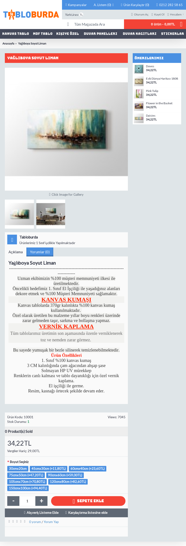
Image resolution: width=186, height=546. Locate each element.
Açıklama (15, 252)
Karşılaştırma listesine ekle (88, 512)
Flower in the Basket (159, 103)
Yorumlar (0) (40, 252)
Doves (150, 66)
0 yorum (35, 522)
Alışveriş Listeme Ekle (43, 512)
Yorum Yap (51, 522)
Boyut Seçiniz (19, 462)
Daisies (150, 115)
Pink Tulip (152, 91)
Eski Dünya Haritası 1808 (162, 78)
